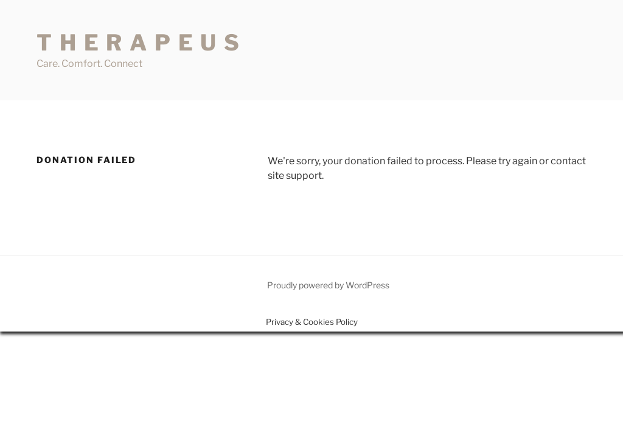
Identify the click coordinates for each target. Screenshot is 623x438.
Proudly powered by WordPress (328, 285)
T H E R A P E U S (139, 42)
